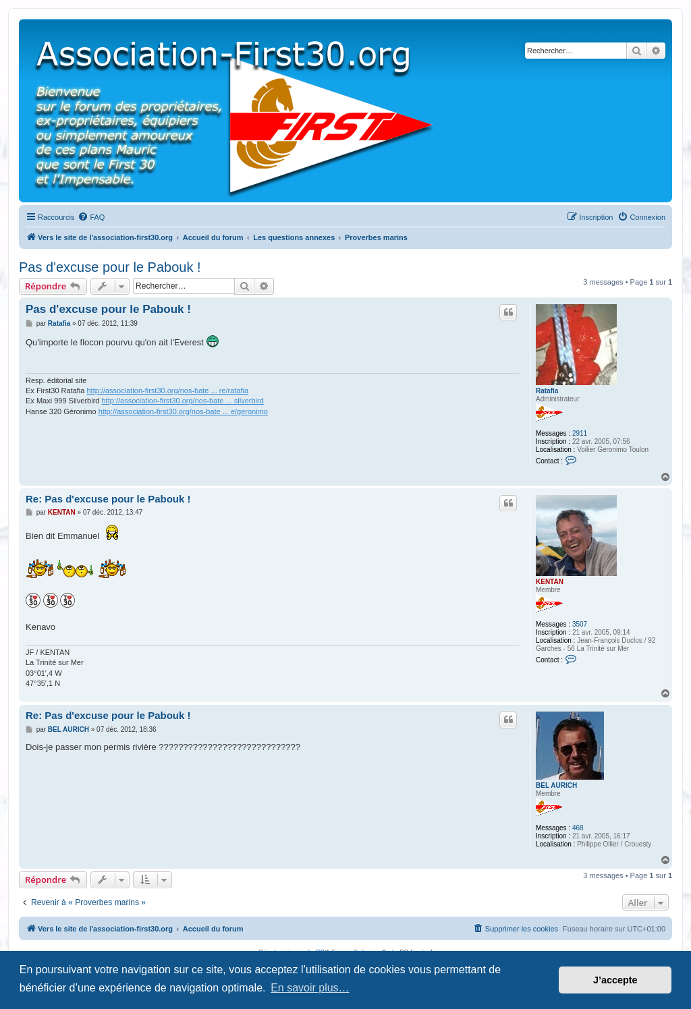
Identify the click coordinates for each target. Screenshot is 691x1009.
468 (578, 828)
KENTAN (549, 581)
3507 (579, 624)
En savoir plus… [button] (310, 987)
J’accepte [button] (615, 980)
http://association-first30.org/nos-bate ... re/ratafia (167, 390)
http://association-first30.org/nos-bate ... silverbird (183, 401)
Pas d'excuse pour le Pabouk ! (110, 267)
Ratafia (547, 391)
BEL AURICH (556, 785)
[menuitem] (91, 217)
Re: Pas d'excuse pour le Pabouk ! (108, 498)
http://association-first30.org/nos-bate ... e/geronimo (183, 411)
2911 (579, 433)
